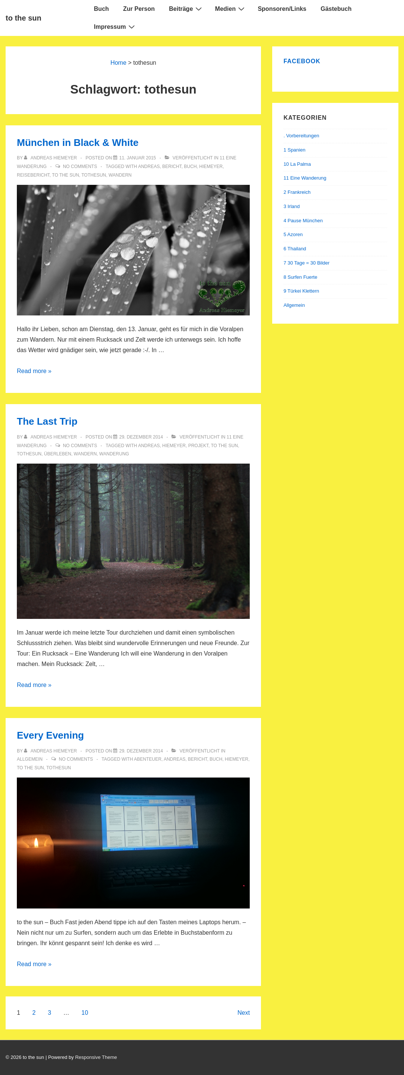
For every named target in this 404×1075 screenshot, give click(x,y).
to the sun (24, 18)
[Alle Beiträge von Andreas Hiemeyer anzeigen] (51, 158)
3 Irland (291, 206)
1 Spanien (294, 150)
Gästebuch (336, 9)
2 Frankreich (296, 192)
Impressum (115, 26)
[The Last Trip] (141, 437)
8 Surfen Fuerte (300, 277)
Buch (101, 9)
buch (190, 166)
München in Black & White (78, 142)
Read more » (34, 371)
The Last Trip (47, 421)
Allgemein (30, 759)
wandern (120, 175)
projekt (198, 445)
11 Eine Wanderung (304, 178)
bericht (171, 166)
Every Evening (50, 735)
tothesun (94, 175)
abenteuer (147, 759)
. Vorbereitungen (301, 135)
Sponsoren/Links (282, 9)
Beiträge (186, 8)
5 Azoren (293, 234)
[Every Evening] (141, 751)
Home (118, 62)
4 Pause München (303, 220)
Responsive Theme (96, 1057)
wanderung (114, 453)
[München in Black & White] (137, 158)
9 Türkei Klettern (301, 291)
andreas (149, 166)
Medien (230, 8)
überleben (57, 453)
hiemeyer (211, 166)
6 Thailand (294, 248)
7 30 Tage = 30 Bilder (306, 263)
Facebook (302, 61)
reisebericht (33, 175)
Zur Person (139, 9)
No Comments (80, 166)
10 (85, 1013)
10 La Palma (297, 164)
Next (243, 1013)
